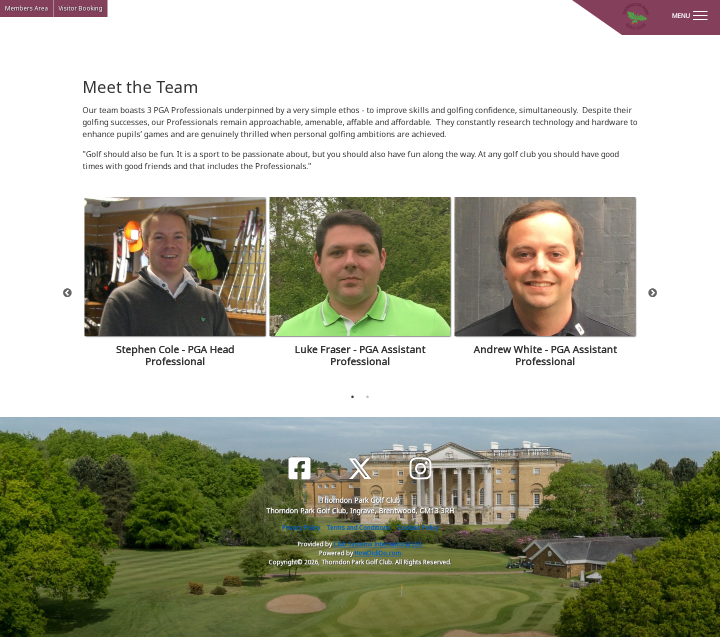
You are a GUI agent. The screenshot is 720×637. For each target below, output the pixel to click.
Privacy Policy (301, 527)
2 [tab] (367, 397)
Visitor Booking (80, 8)
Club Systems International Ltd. (378, 544)
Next (653, 293)
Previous (67, 293)
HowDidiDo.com (377, 553)
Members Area (26, 8)
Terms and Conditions (358, 527)
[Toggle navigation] (689, 15)
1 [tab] (353, 397)
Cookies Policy (417, 527)
